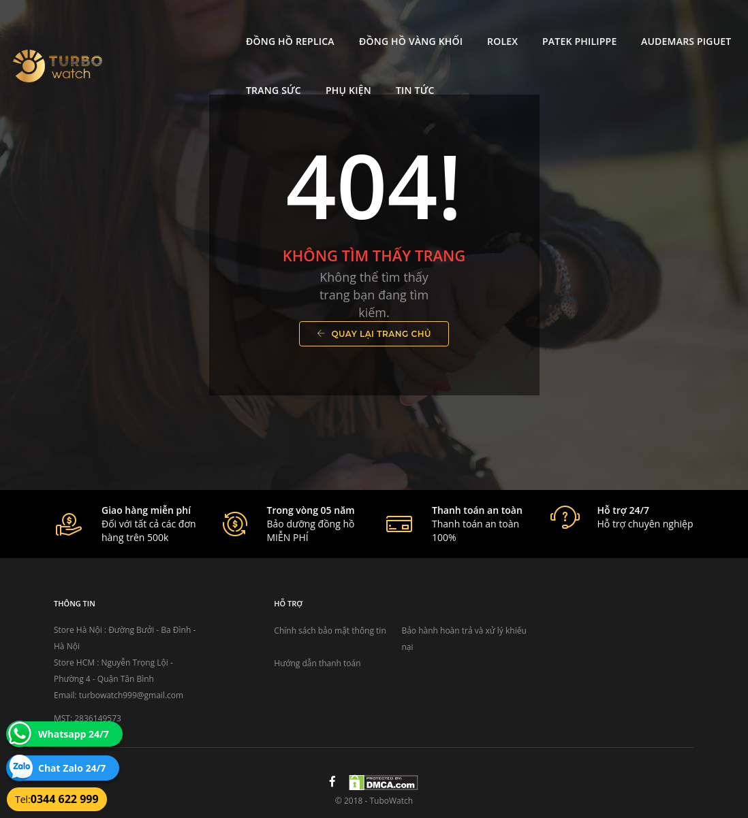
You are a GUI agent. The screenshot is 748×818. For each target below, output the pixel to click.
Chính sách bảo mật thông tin (330, 630)
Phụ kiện (156, 73)
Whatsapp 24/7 (73, 734)
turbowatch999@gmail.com (131, 695)
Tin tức (223, 73)
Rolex (390, 24)
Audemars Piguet (574, 24)
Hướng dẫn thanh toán (317, 663)
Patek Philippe (467, 24)
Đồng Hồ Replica (178, 24)
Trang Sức (671, 24)
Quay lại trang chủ (374, 334)
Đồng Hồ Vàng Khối (297, 24)
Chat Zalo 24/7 (72, 768)
